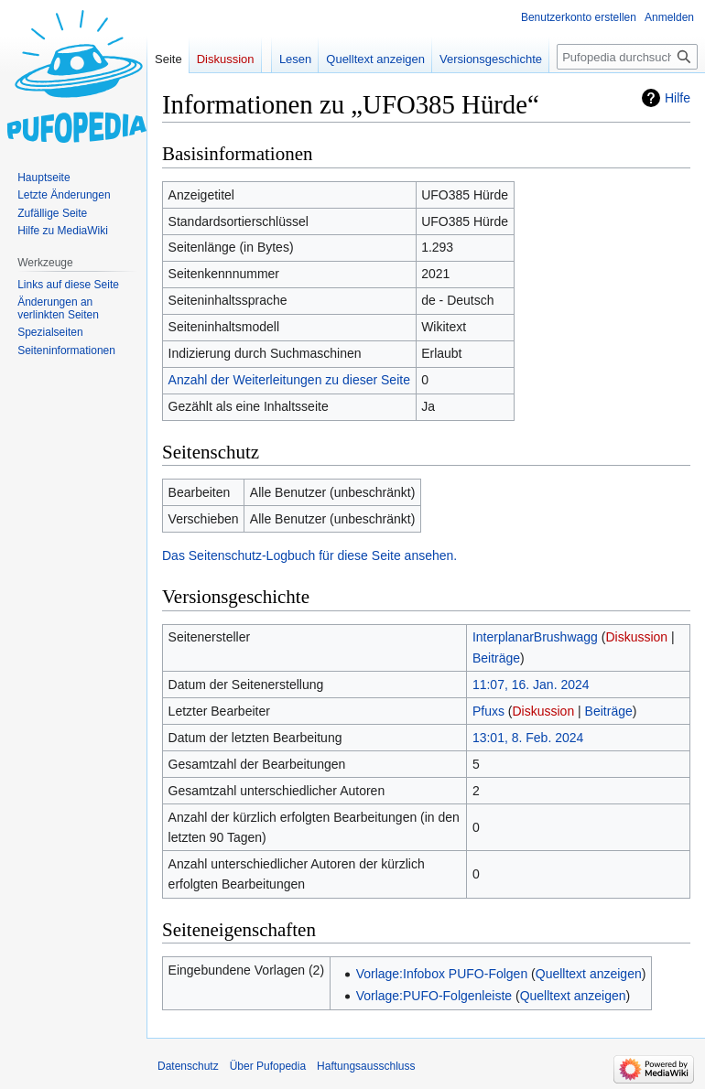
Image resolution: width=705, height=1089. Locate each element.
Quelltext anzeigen (589, 973)
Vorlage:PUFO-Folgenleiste (434, 995)
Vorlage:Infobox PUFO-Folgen (442, 973)
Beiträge (496, 658)
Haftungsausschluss (366, 1066)
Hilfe (677, 98)
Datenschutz (188, 1066)
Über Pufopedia (268, 1066)
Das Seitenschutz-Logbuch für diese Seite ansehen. (309, 555)
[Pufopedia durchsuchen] (627, 57)
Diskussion (636, 637)
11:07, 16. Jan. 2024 (531, 684)
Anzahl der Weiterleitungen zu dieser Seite (289, 379)
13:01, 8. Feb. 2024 (527, 737)
